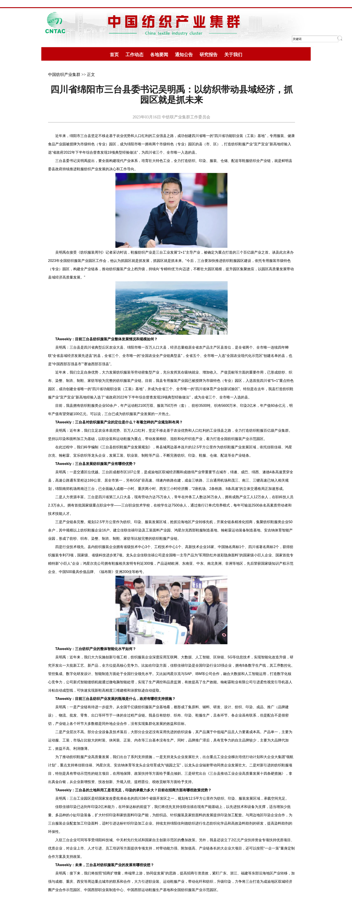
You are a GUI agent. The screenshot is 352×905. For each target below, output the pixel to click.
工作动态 (134, 54)
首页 (114, 54)
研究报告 (209, 54)
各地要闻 (159, 54)
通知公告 (184, 54)
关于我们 (233, 54)
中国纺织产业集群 (64, 74)
